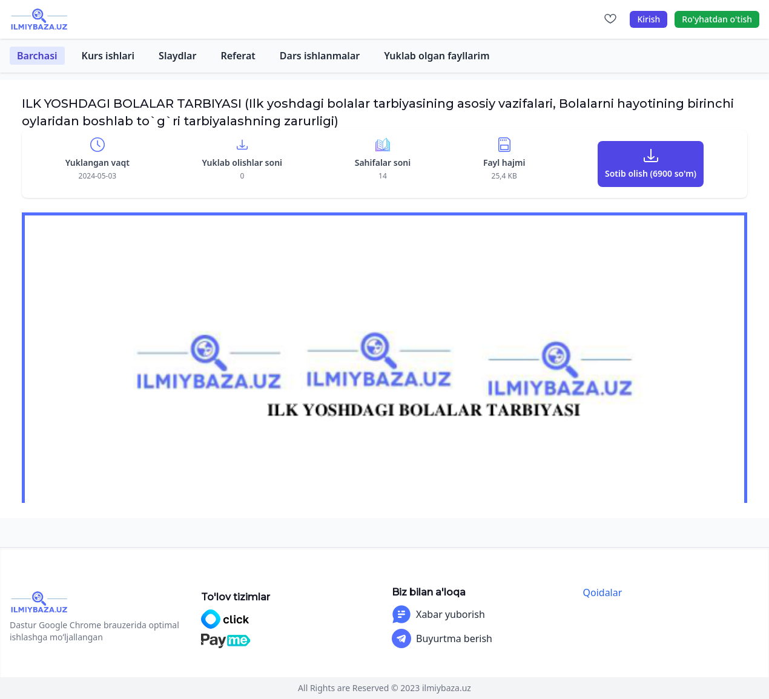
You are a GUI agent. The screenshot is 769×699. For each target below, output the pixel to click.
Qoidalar (602, 592)
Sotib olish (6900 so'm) (650, 173)
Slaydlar (177, 55)
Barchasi (37, 55)
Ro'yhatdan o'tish (717, 19)
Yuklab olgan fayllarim (436, 55)
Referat (237, 55)
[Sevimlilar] (610, 19)
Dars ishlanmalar (320, 55)
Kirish (648, 19)
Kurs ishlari (108, 55)
